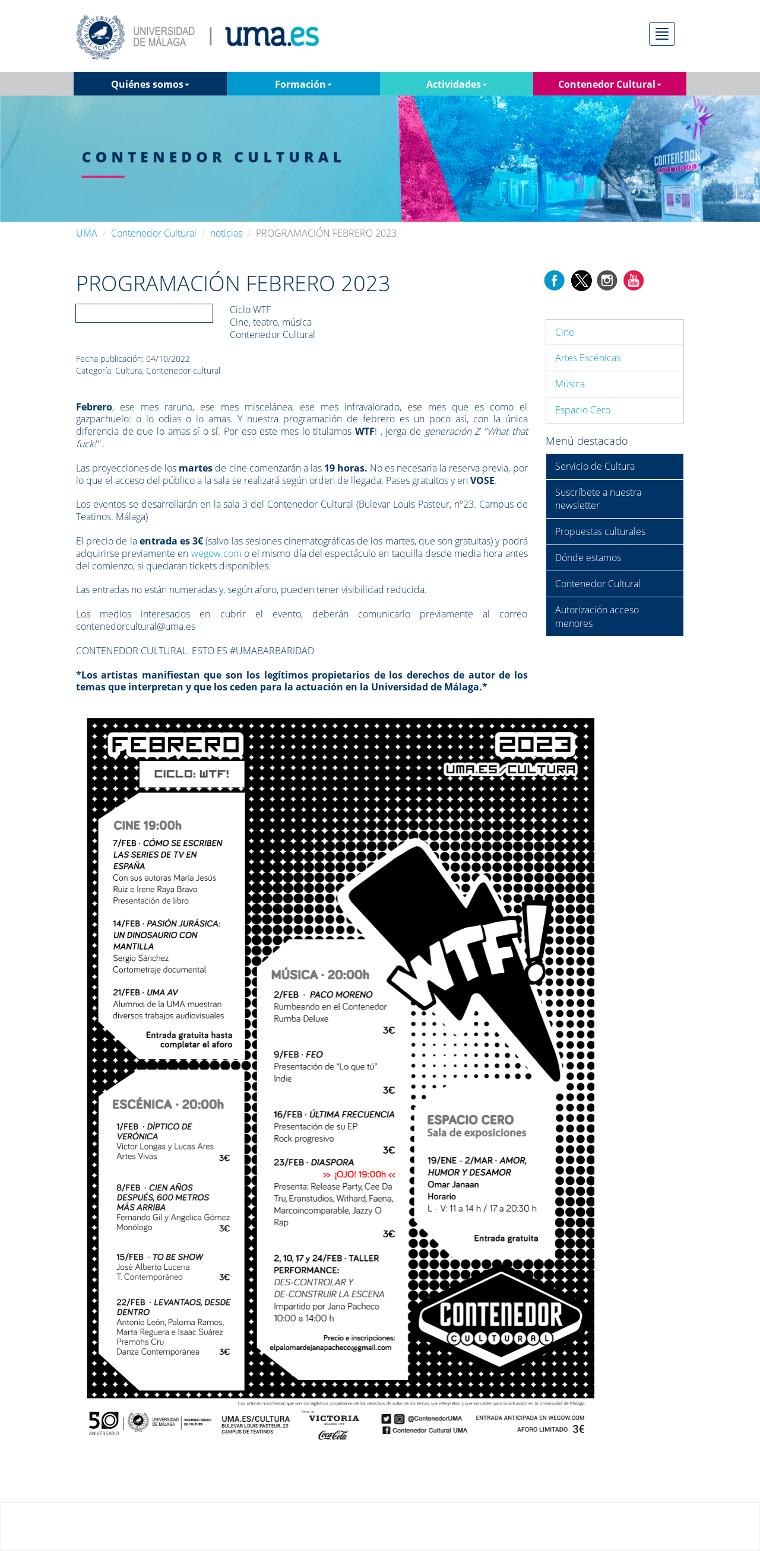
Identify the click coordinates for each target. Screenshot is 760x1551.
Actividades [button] (456, 84)
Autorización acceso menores (597, 616)
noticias (226, 233)
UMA (86, 233)
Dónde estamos (588, 557)
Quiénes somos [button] (150, 84)
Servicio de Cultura (595, 466)
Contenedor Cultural (154, 233)
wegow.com (216, 553)
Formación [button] (303, 84)
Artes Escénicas (587, 357)
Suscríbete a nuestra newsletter (598, 499)
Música (570, 383)
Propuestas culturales (600, 531)
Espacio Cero (582, 409)
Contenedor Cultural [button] (609, 84)
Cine (564, 332)
